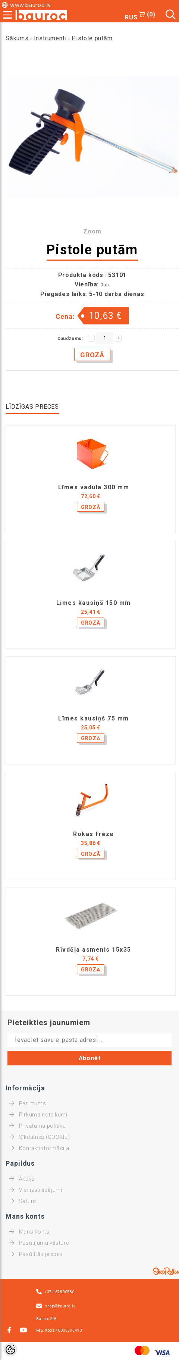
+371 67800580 (60, 1292)
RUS (131, 17)
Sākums (17, 38)
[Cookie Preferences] (10, 1349)
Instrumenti (50, 38)
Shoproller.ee (166, 1271)
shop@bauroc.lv (60, 1306)
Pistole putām (92, 38)
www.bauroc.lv (30, 5)
